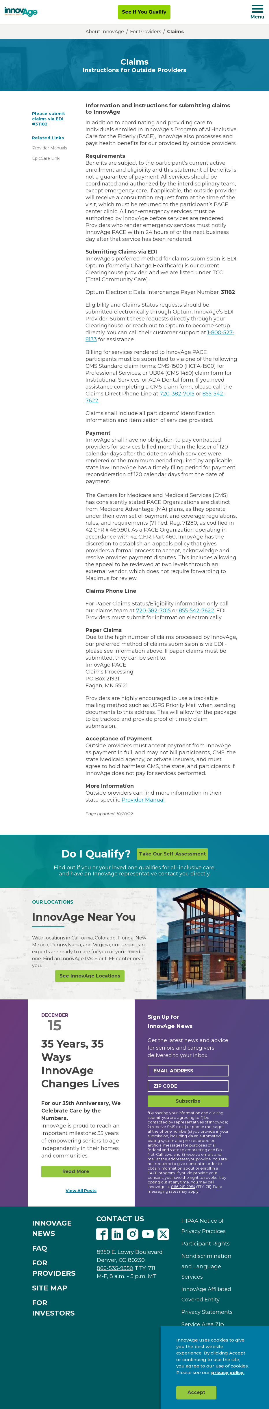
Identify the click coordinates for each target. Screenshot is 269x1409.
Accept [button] (196, 1392)
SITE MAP (49, 1288)
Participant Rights (205, 1243)
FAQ (39, 1248)
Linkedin (117, 1234)
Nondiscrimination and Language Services (206, 1266)
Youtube (148, 1234)
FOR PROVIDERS (53, 1268)
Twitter (163, 1234)
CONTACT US (120, 1219)
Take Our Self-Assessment (172, 854)
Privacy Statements (207, 1312)
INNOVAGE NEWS (52, 1228)
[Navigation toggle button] (257, 9)
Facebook (102, 1234)
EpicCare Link (46, 158)
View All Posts (81, 1190)
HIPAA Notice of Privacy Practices (203, 1225)
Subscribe (188, 1101)
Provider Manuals (49, 148)
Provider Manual (143, 800)
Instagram (132, 1234)
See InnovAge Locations (90, 976)
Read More (75, 1171)
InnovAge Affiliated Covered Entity (206, 1294)
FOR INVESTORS (53, 1308)
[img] (21, 12)
